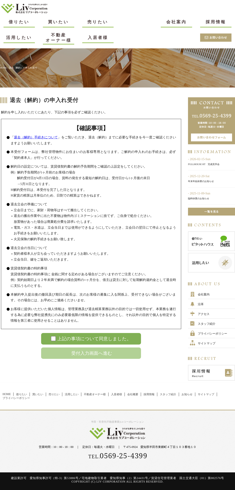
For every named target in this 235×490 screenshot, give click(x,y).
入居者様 (98, 37)
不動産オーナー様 (58, 37)
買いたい (58, 22)
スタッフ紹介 (206, 323)
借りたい (19, 22)
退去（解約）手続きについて (36, 137)
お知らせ (187, 394)
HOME (3, 67)
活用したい (19, 37)
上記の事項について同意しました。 (94, 338)
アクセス (204, 314)
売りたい (97, 22)
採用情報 (216, 22)
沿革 (201, 304)
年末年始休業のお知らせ (201, 181)
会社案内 (176, 22)
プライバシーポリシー (212, 333)
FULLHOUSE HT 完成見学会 (204, 164)
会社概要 (132, 394)
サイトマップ (206, 343)
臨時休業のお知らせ (198, 198)
